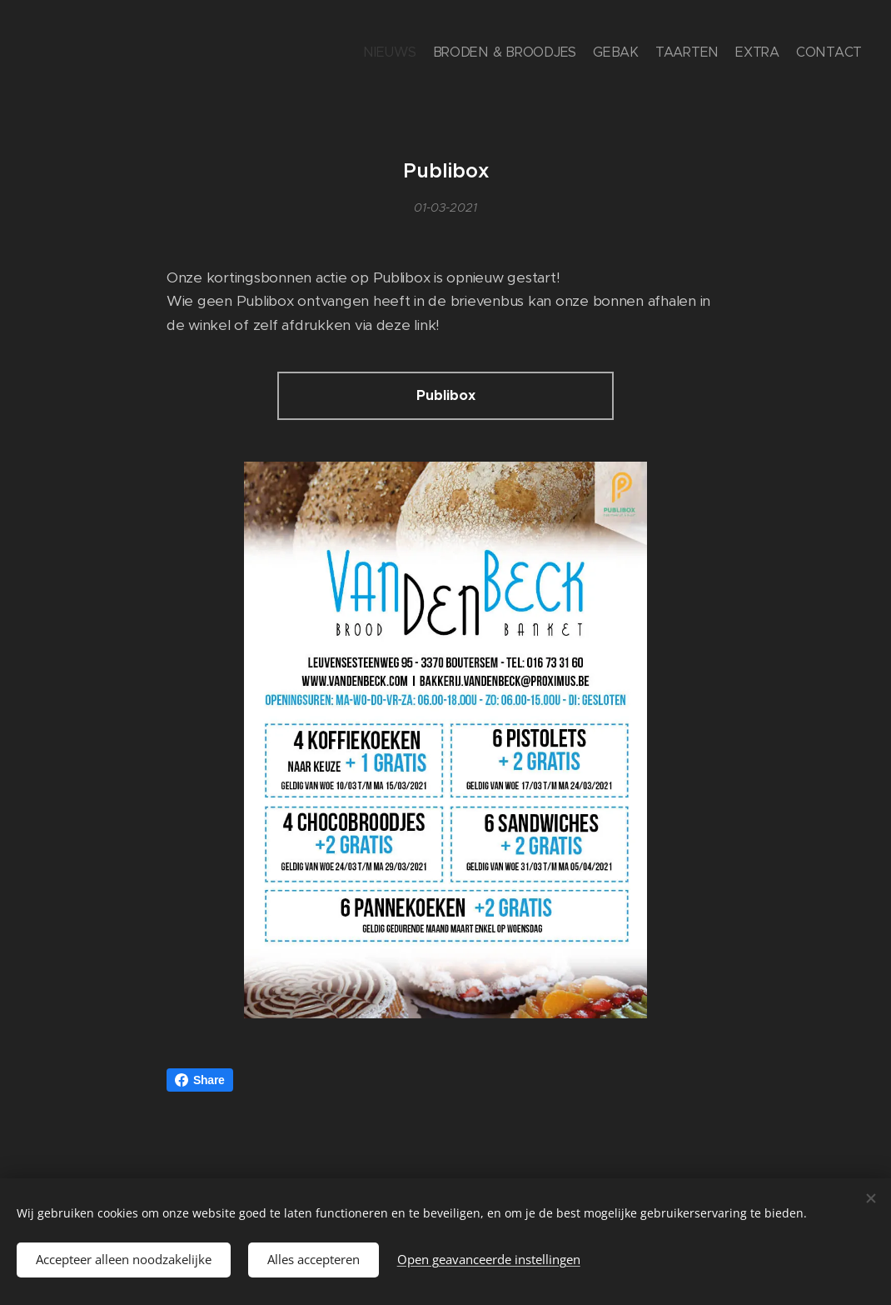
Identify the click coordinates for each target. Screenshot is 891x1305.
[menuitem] (780, 54)
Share (200, 1080)
